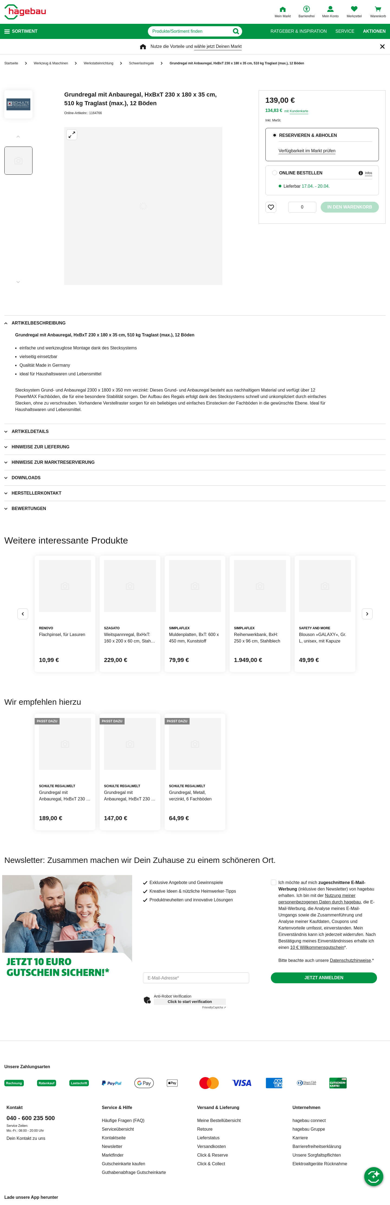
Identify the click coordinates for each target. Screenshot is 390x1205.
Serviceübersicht (118, 1129)
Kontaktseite (114, 1138)
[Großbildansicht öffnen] (143, 206)
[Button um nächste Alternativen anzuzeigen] (367, 613)
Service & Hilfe (117, 1107)
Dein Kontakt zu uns (25, 1138)
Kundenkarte (299, 111)
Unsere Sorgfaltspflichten (316, 1155)
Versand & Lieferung (218, 1107)
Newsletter (112, 1146)
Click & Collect (211, 1163)
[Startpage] (25, 11)
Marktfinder (112, 1155)
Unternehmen (306, 1107)
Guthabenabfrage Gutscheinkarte (134, 1172)
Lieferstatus (208, 1138)
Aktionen (374, 31)
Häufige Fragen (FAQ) (123, 1120)
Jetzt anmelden (323, 977)
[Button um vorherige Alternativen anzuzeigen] (22, 613)
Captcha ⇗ (214, 1007)
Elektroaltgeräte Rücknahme (319, 1163)
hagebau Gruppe (308, 1129)
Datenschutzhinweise (350, 960)
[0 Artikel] (302, 207)
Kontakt (14, 1107)
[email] (196, 978)
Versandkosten (211, 1146)
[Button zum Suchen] (251, 31)
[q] (188, 31)
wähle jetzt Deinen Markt (218, 46)
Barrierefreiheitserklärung (316, 1146)
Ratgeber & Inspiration (299, 31)
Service (344, 31)
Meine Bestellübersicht (219, 1120)
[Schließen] (382, 46)
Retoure (205, 1129)
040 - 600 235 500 (30, 1118)
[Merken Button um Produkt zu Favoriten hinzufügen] (270, 207)
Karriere (300, 1138)
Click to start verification (190, 1001)
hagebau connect (309, 1120)
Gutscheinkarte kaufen (123, 1163)
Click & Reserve (212, 1155)
